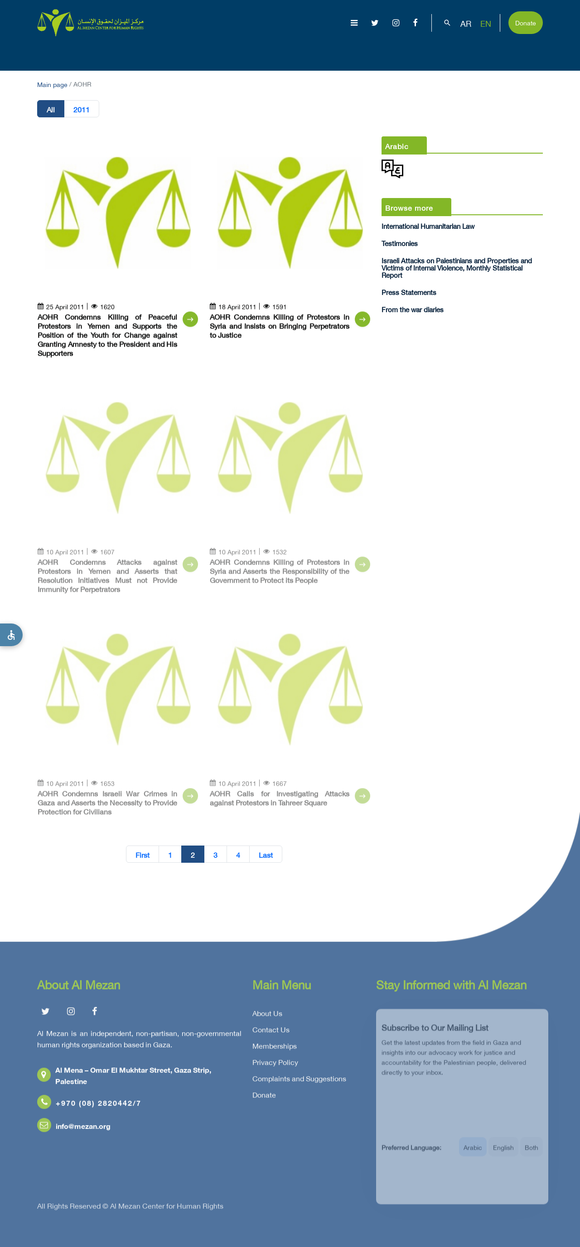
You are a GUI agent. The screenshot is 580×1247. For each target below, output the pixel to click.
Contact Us (271, 1032)
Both (531, 1154)
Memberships (274, 1048)
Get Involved (540, 52)
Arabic (473, 1154)
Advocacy (403, 52)
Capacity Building (469, 52)
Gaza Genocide (243, 52)
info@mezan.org (74, 1128)
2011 (81, 109)
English (503, 1154)
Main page (52, 83)
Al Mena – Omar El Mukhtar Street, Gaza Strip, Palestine (124, 1078)
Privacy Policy (275, 1064)
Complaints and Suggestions (299, 1081)
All (51, 109)
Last (266, 854)
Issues (294, 52)
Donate (525, 22)
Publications (345, 52)
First (142, 854)
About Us (188, 52)
